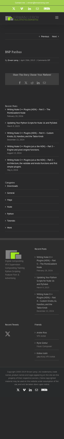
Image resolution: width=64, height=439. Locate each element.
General (11, 192)
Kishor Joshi (42, 353)
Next (54, 36)
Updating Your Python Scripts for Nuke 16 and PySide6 (32, 122)
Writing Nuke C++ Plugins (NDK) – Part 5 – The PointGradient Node (47, 262)
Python (10, 213)
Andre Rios (42, 332)
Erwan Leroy (13, 60)
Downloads (12, 186)
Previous (45, 36)
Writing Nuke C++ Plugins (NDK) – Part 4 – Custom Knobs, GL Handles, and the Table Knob (47, 301)
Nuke (9, 206)
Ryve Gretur (42, 342)
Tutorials (11, 220)
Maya (9, 199)
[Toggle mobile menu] (57, 17)
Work (9, 227)
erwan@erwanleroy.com (38, 2)
